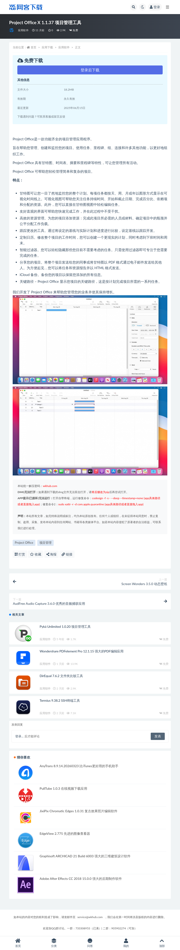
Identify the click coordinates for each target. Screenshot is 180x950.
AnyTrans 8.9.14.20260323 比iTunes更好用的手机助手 (79, 766)
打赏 (20, 554)
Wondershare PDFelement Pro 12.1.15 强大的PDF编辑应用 (82, 651)
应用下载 (47, 47)
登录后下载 (90, 70)
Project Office (24, 542)
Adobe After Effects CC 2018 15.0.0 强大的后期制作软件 (81, 879)
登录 (155, 7)
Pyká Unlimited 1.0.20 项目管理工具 (65, 626)
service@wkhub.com (90, 917)
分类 (54, 943)
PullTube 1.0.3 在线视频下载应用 (63, 788)
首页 (33, 47)
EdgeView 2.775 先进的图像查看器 (65, 833)
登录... (19, 736)
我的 (126, 943)
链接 (67, 554)
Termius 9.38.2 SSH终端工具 (60, 700)
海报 (51, 554)
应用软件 (23, 30)
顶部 (162, 943)
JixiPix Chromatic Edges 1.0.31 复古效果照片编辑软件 (78, 811)
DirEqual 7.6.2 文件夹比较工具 (61, 676)
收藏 (35, 554)
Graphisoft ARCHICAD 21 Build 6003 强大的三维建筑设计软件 (85, 856)
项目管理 (45, 542)
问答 (90, 943)
